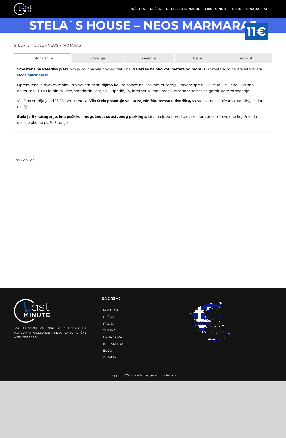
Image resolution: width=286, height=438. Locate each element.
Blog (107, 350)
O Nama (109, 357)
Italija (108, 323)
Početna (110, 310)
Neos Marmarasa (32, 75)
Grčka (108, 317)
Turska (109, 330)
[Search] (265, 9)
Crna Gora (112, 337)
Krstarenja (113, 344)
